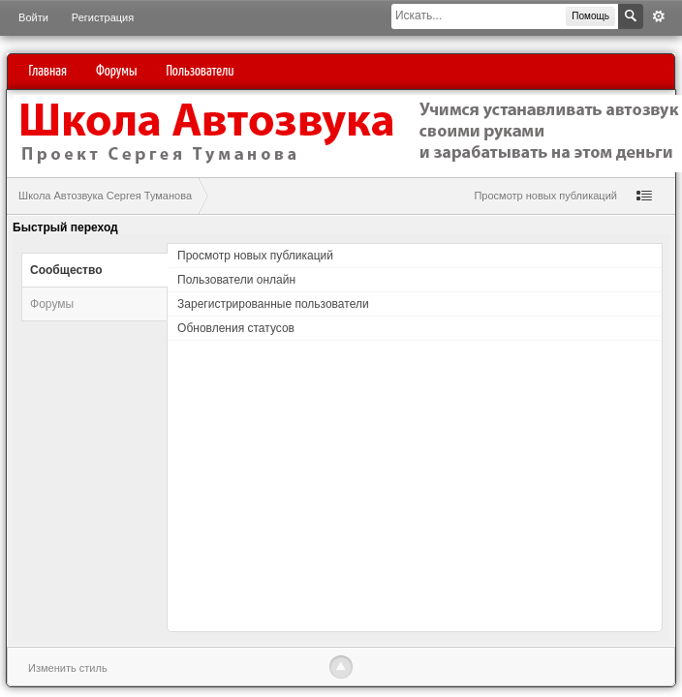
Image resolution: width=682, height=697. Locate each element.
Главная (48, 71)
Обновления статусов (235, 328)
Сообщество (66, 270)
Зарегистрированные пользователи (273, 304)
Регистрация (103, 17)
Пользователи (199, 71)
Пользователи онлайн (236, 280)
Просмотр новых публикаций (545, 195)
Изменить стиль (68, 668)
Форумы (116, 71)
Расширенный (658, 16)
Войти (33, 17)
